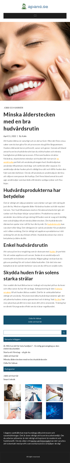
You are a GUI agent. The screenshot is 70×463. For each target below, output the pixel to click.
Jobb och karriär (13, 108)
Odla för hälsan (35, 318)
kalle (24, 136)
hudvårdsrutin (54, 224)
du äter (58, 299)
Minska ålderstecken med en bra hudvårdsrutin (25, 359)
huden (53, 251)
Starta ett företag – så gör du (16, 352)
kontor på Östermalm (40, 441)
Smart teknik (9, 379)
